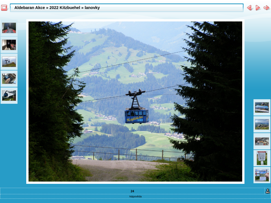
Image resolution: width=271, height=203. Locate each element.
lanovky (92, 7)
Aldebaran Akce (29, 7)
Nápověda (135, 196)
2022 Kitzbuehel (64, 7)
